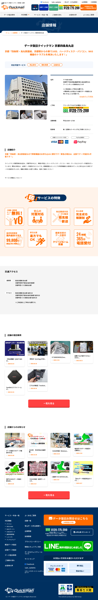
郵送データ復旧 (53, 7)
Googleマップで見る (86, 96)
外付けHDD (10, 526)
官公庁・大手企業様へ (71, 2)
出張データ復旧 (44, 7)
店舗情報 (14, 33)
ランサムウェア (11, 539)
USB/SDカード (11, 532)
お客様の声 (73, 15)
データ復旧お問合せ (88, 7)
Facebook (45, 2)
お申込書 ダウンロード (82, 532)
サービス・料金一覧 (41, 15)
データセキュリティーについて (33, 553)
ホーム (7, 33)
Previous (5, 115)
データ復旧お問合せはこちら (68, 520)
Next (47, 115)
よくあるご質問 (88, 15)
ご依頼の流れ (56, 15)
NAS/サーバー (11, 529)
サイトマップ (29, 559)
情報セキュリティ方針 (33, 547)
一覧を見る (49, 403)
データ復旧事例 (9, 15)
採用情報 (94, 2)
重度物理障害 (10, 534)
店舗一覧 (35, 7)
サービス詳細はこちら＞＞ (13, 178)
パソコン (9, 524)
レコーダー (10, 537)
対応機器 (24, 15)
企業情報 (84, 2)
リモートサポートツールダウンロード (34, 571)
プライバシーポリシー (33, 541)
